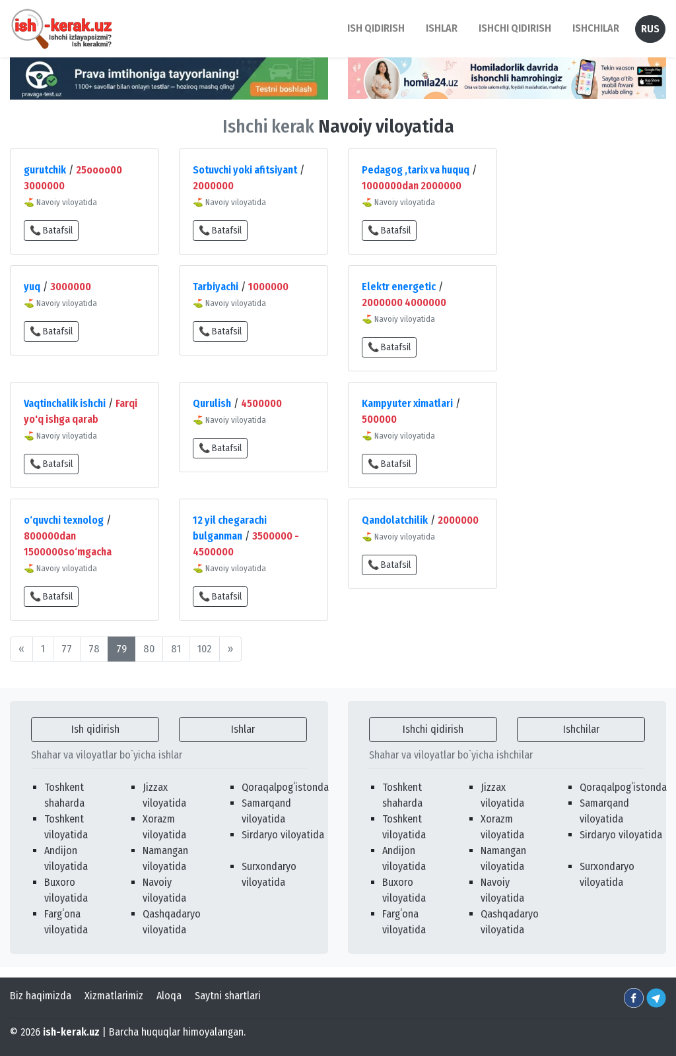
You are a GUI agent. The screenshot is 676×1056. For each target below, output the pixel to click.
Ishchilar (581, 729)
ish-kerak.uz (71, 1032)
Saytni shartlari (228, 995)
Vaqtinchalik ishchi (65, 403)
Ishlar (243, 729)
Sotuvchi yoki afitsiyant (245, 170)
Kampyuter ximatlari (407, 403)
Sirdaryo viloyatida (283, 834)
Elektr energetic (399, 286)
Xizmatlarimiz (113, 995)
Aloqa (169, 995)
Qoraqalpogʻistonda (285, 787)
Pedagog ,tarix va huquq (415, 170)
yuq (32, 286)
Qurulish (212, 403)
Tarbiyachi (215, 286)
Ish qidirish (95, 729)
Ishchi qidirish (515, 28)
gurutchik (45, 170)
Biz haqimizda (40, 995)
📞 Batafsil (51, 230)
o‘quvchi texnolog (64, 520)
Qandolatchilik (395, 520)
